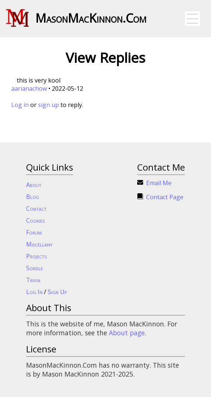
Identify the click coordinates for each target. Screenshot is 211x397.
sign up (48, 105)
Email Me (158, 183)
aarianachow (29, 88)
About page (127, 332)
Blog (32, 197)
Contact (36, 208)
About (33, 185)
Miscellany (39, 244)
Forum (34, 232)
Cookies (35, 220)
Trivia (33, 280)
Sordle (34, 268)
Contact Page (164, 197)
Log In (34, 292)
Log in (20, 105)
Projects (36, 256)
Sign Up (57, 292)
